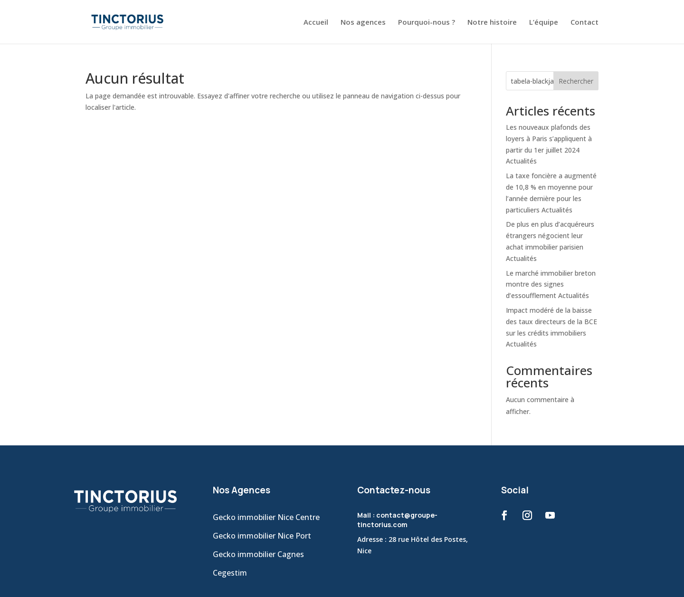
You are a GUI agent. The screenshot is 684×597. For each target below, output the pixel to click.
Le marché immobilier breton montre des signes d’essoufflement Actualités (551, 284)
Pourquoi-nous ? (426, 23)
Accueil (316, 23)
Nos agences (363, 23)
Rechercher (576, 81)
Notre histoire (492, 23)
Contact (584, 23)
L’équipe (543, 23)
